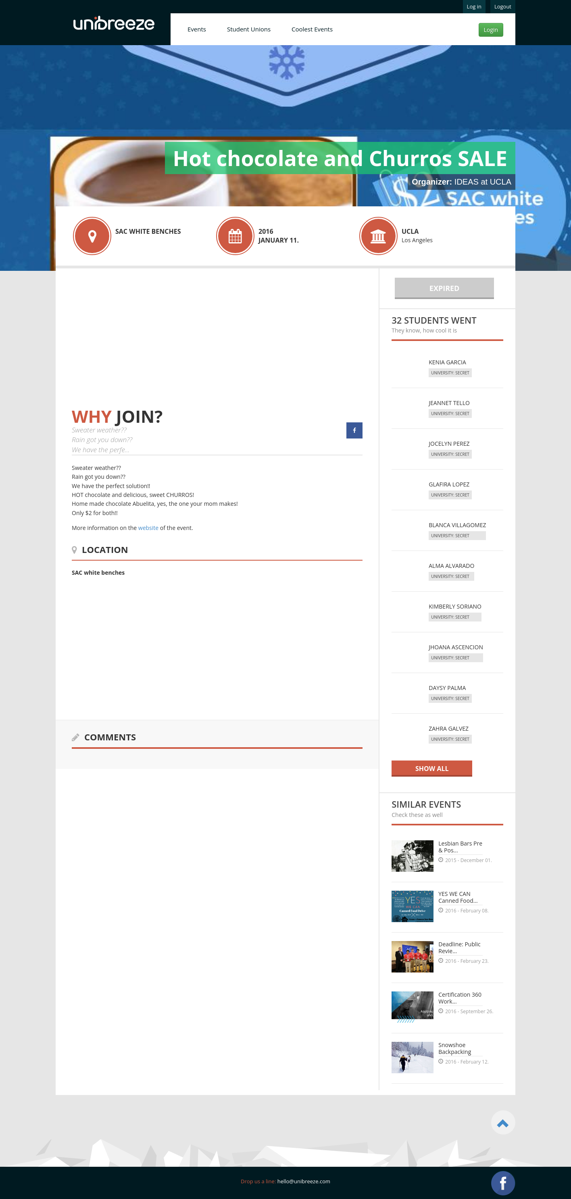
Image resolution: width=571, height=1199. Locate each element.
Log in (474, 6)
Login (491, 29)
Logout (502, 6)
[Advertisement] (139, 345)
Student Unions (249, 29)
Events (197, 29)
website (148, 528)
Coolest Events (312, 29)
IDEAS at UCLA (482, 181)
